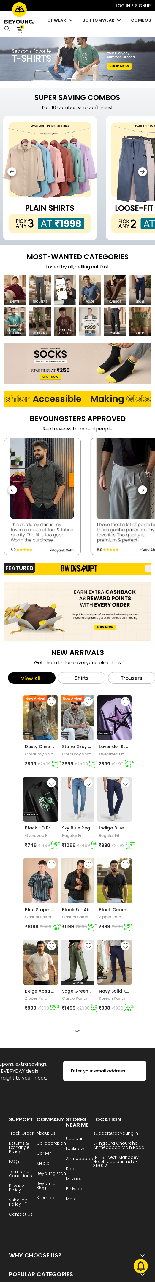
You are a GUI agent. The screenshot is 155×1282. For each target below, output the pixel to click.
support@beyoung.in (115, 1133)
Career (44, 1153)
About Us (46, 1133)
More (71, 1199)
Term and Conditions (20, 1174)
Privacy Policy (16, 1188)
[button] (142, 171)
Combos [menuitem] (141, 20)
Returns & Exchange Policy (19, 1147)
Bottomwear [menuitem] (102, 20)
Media (43, 1163)
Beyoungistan (51, 1173)
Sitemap (45, 1198)
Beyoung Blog (46, 1186)
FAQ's (14, 1161)
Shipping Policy (18, 1202)
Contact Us (21, 1214)
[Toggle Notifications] (141, 1267)
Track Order (21, 1133)
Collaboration (51, 1143)
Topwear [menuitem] (59, 20)
